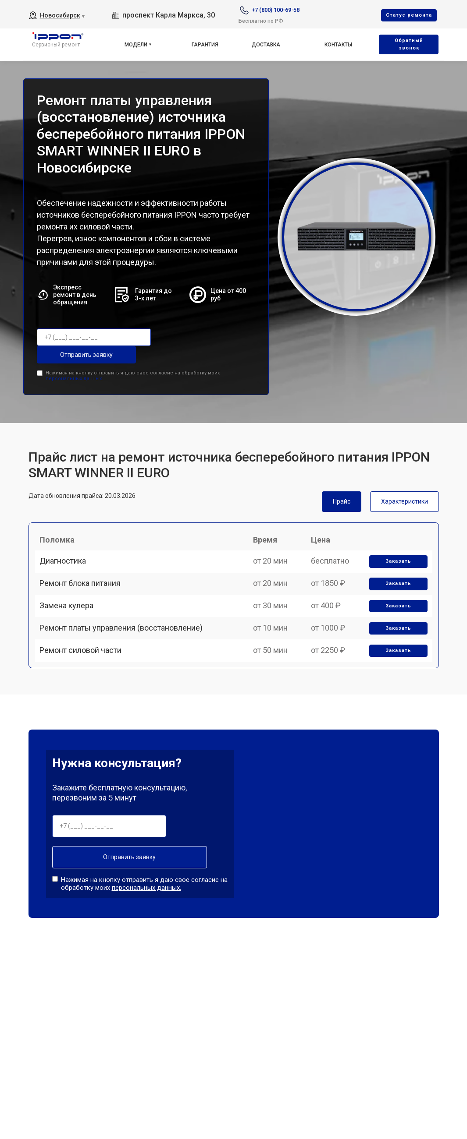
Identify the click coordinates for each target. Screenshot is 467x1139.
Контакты (338, 45)
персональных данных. (74, 358)
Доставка (266, 45)
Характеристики (404, 481)
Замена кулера (71, 613)
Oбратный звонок (409, 44)
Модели (136, 45)
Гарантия (205, 45)
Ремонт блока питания (84, 583)
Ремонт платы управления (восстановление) (125, 644)
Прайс (341, 481)
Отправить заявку (194, 337)
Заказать (395, 553)
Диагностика (67, 552)
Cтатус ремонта (409, 15)
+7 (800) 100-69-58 (275, 10)
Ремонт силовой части (85, 674)
